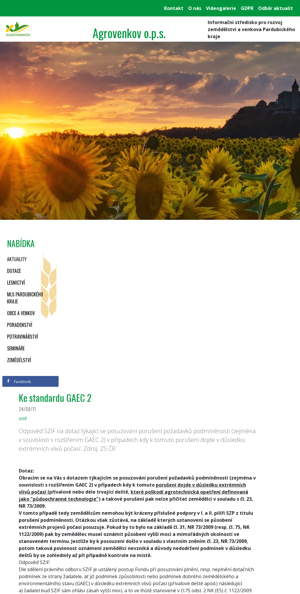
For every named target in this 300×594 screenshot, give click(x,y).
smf (23, 418)
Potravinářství (22, 336)
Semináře (16, 348)
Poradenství (19, 324)
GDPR (247, 8)
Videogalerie (221, 8)
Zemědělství (19, 360)
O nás (194, 8)
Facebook (18, 381)
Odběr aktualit (275, 8)
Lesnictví (16, 282)
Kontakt (173, 8)
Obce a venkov (21, 313)
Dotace (14, 270)
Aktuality (17, 259)
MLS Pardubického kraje (25, 298)
